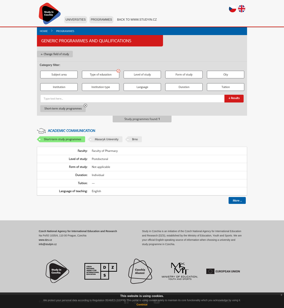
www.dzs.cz (45, 239)
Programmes (101, 19)
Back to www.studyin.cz (137, 19)
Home (44, 31)
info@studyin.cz (48, 244)
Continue (142, 304)
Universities (76, 19)
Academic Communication (71, 131)
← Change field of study (55, 54)
